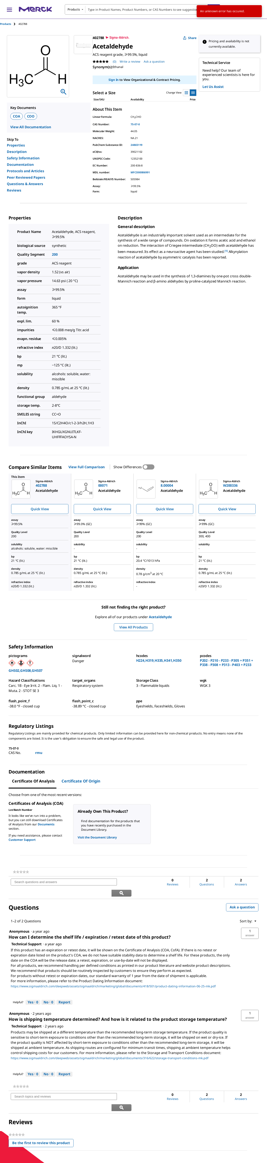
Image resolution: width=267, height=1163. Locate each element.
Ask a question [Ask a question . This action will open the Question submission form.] (154, 61)
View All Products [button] (133, 627)
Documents (46, 824)
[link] (21, 872)
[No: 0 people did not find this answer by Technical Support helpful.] (48, 991)
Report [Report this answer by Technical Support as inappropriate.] (64, 991)
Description (17, 151)
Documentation (20, 164)
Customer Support (22, 840)
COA (16, 116)
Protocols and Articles (25, 171)
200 (55, 254)
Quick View (40, 509)
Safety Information (23, 158)
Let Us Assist (213, 87)
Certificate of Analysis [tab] (33, 781)
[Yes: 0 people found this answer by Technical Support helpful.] (33, 991)
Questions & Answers (25, 183)
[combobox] (142, 9)
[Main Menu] (9, 9)
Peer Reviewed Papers (26, 177)
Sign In (114, 80)
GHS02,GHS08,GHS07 (25, 670)
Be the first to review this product (43, 1122)
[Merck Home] (35, 9)
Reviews (14, 190)
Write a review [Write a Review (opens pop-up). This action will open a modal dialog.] (130, 61)
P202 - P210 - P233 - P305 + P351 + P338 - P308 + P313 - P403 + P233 (226, 662)
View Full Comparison (86, 467)
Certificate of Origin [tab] (81, 781)
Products (5, 24)
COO (31, 116)
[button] (249, 922)
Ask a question (242, 896)
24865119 (136, 145)
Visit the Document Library (97, 837)
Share (189, 38)
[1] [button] (226, 251)
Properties (16, 145)
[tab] (9, 24)
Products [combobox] (74, 9)
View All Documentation (30, 127)
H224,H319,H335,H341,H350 (158, 660)
